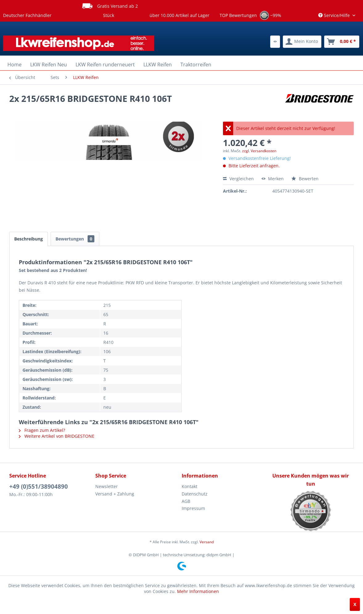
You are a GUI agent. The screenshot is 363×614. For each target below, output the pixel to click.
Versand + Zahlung (114, 494)
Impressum (193, 508)
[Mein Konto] (302, 42)
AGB (186, 501)
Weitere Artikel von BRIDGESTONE (56, 436)
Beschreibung (28, 239)
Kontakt (189, 486)
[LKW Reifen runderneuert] (105, 64)
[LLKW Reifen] (157, 64)
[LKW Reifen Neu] (48, 64)
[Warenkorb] (341, 42)
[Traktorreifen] (196, 64)
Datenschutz (195, 494)
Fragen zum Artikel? (42, 430)
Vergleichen (238, 179)
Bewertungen (75, 238)
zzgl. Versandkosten (259, 150)
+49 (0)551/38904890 (38, 486)
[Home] (14, 64)
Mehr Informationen (198, 591)
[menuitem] (275, 42)
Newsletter (106, 486)
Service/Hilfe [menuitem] (334, 15)
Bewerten (305, 179)
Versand (207, 542)
